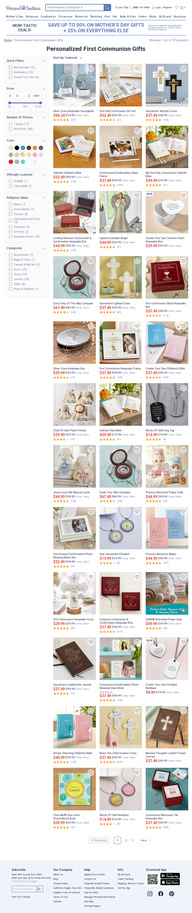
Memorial (81, 16)
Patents (57, 901)
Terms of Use (60, 897)
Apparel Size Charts (94, 874)
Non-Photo (23, 128)
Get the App (124, 888)
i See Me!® (23, 186)
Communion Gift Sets (27, 220)
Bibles (20, 204)
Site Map (88, 901)
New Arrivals (24, 67)
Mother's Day (14, 16)
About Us (58, 874)
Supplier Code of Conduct (66, 892)
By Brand (165, 16)
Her (115, 16)
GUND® (20, 181)
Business (180, 16)
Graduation (48, 16)
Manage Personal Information (99, 897)
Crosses (21, 214)
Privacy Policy (60, 883)
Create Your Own (26, 77)
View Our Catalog (21, 897)
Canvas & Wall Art (27, 264)
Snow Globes (24, 209)
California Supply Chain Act (67, 888)
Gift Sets (21, 231)
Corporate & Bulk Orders (97, 883)
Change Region (92, 906)
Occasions (65, 16)
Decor (20, 269)
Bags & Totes (24, 259)
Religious (32, 16)
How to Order (91, 892)
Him (107, 16)
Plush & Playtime (26, 288)
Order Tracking (125, 879)
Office (19, 284)
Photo (153, 16)
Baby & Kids (128, 16)
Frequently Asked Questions (99, 888)
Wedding (96, 16)
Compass (22, 226)
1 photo (21, 124)
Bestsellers (23, 72)
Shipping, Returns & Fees (131, 883)
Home (142, 16)
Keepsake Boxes (27, 236)
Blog (55, 879)
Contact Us (90, 879)
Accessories (23, 254)
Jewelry (21, 279)
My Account (124, 874)
